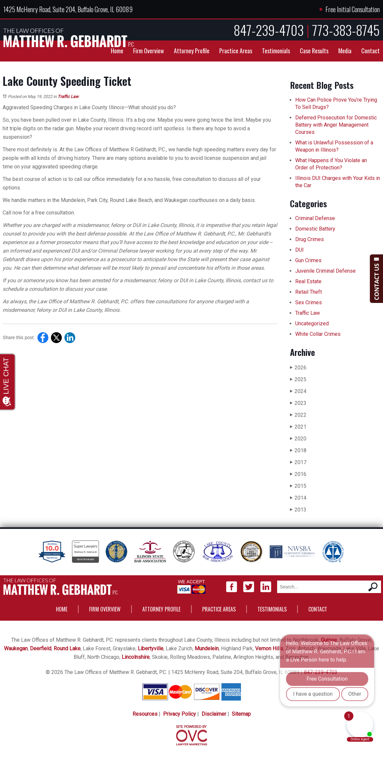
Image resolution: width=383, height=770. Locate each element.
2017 (298, 462)
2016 (298, 474)
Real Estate (308, 281)
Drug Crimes (309, 239)
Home (117, 50)
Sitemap (241, 714)
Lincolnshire (136, 657)
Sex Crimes (308, 302)
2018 (298, 450)
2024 (298, 391)
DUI (299, 250)
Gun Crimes (308, 260)
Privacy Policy (179, 714)
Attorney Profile (191, 50)
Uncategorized (312, 323)
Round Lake (67, 648)
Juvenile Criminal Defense (325, 271)
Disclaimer (214, 714)
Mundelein (207, 648)
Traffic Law (68, 96)
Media (344, 50)
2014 (298, 498)
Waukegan (16, 648)
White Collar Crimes (318, 334)
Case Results (314, 50)
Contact (370, 50)
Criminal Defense (315, 218)
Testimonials (276, 50)
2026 (298, 367)
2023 (298, 403)
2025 (298, 379)
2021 (298, 427)
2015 (298, 486)
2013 (298, 510)
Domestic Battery (315, 229)
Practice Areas (235, 50)
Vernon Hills (269, 648)
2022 (298, 415)
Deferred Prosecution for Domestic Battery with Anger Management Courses (336, 124)
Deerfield (40, 648)
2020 (298, 439)
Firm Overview (148, 50)
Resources (144, 714)
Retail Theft (308, 292)
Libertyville (150, 648)
